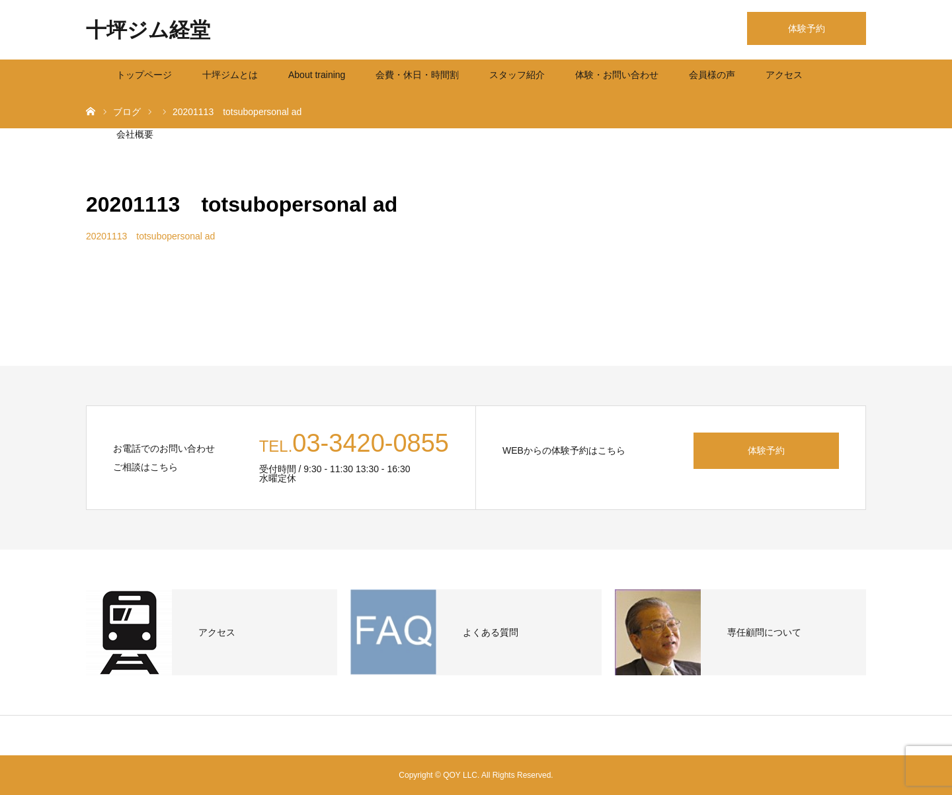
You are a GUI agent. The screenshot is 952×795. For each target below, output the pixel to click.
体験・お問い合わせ (616, 74)
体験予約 (806, 28)
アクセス (784, 74)
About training (316, 74)
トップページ (144, 74)
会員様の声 (712, 74)
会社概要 (134, 134)
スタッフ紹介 (517, 74)
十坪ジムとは (230, 74)
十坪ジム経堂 (148, 30)
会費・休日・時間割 (417, 74)
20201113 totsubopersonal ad (150, 236)
